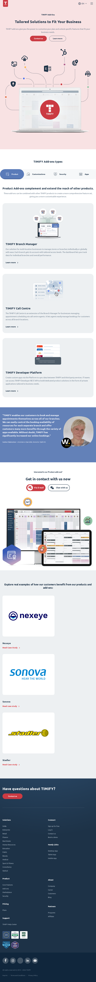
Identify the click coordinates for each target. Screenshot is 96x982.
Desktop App (53, 851)
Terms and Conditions (18, 975)
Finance (5, 837)
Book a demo (53, 837)
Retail (4, 833)
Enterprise (6, 830)
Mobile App (52, 858)
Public (4, 852)
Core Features (7, 885)
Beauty (5, 856)
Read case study (9, 706)
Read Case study (9, 764)
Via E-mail (39, 487)
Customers (52, 893)
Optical (5, 871)
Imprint (5, 975)
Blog (50, 897)
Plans (4, 910)
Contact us (38, 39)
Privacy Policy (33, 975)
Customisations (36, 174)
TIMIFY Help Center (9, 924)
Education (6, 848)
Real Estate (6, 841)
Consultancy (6, 867)
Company (51, 886)
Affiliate (51, 916)
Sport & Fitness (8, 863)
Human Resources (9, 845)
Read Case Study (10, 648)
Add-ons (5, 888)
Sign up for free (53, 826)
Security (60, 174)
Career (50, 890)
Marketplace (7, 892)
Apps (84, 174)
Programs (51, 913)
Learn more (57, 39)
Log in (50, 830)
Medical (5, 859)
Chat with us (62, 487)
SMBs (4, 826)
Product (12, 174)
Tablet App (52, 854)
